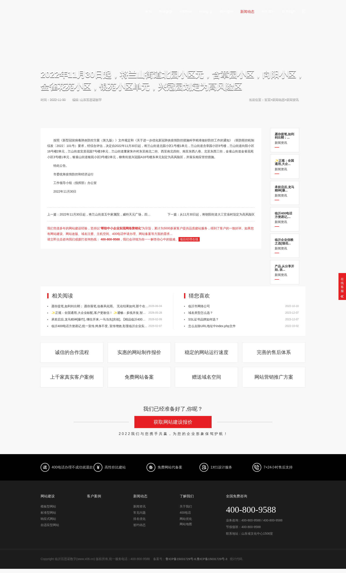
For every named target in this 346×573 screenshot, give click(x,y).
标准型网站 (48, 517)
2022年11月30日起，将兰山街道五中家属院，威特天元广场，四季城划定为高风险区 (117, 214)
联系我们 (289, 11)
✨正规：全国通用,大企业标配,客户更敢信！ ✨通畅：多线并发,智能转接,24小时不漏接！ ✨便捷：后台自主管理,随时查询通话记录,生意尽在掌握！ (153, 313)
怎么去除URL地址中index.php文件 (212, 326)
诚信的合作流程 (72, 354)
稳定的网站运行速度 (207, 354)
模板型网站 (48, 511)
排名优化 (139, 523)
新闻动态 (247, 11)
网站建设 (165, 11)
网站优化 (206, 11)
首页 (148, 11)
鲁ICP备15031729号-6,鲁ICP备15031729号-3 (196, 563)
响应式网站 (48, 523)
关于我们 (268, 11)
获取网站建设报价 (173, 426)
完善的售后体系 (274, 354)
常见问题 (139, 517)
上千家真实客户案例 (72, 381)
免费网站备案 (139, 381)
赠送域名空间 (207, 381)
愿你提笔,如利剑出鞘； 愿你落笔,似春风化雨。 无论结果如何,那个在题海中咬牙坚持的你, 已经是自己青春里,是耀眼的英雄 (135, 306)
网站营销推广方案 (274, 381)
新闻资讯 (292, 99)
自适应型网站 (50, 529)
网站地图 (186, 528)
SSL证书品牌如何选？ (203, 319)
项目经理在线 (189, 239)
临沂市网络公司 (199, 306)
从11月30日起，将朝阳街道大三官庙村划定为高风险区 (217, 214)
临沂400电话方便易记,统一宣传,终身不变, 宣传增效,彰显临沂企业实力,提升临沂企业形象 (112, 326)
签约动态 (139, 529)
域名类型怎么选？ (200, 313)
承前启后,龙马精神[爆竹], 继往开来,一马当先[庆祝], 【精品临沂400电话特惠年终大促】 (110, 319)
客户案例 (227, 11)
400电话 (185, 11)
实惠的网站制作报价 (139, 354)
